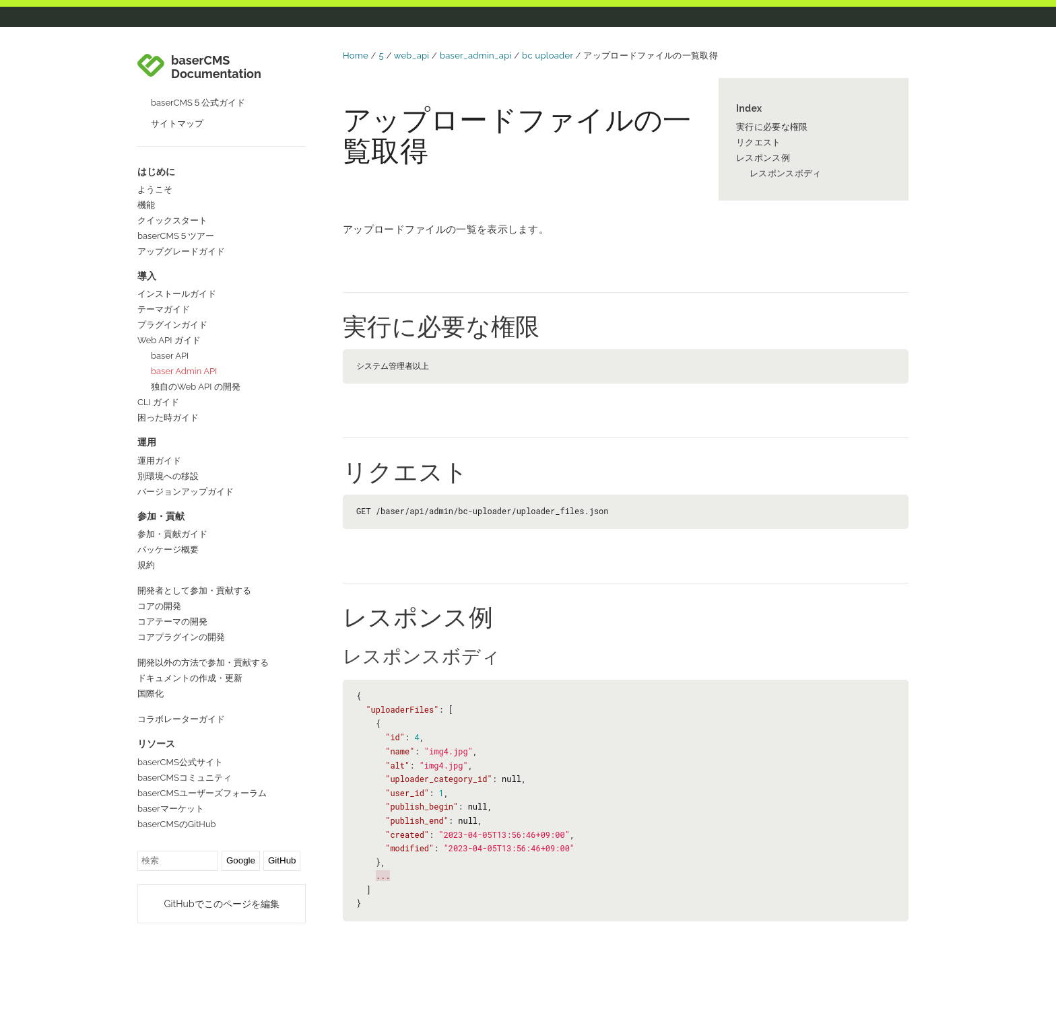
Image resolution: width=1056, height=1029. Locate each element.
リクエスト (758, 142)
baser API (170, 356)
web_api (412, 55)
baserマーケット (170, 809)
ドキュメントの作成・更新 (189, 678)
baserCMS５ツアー (175, 236)
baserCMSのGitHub (176, 824)
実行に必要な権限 (771, 127)
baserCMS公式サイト (180, 762)
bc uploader (547, 55)
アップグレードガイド (181, 251)
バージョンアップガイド (185, 492)
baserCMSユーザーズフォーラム (202, 793)
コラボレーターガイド (181, 719)
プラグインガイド (172, 325)
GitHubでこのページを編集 (221, 903)
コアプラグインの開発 (181, 637)
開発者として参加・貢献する (194, 591)
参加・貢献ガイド (172, 534)
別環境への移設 (168, 476)
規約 (146, 565)
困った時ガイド (168, 418)
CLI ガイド (158, 402)
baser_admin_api (476, 55)
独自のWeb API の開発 (195, 387)
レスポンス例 (763, 158)
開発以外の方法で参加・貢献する (203, 663)
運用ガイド (159, 461)
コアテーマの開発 (172, 621)
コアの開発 (159, 606)
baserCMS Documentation (216, 67)
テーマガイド (163, 309)
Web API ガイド (169, 340)
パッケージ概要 (168, 549)
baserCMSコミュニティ (184, 778)
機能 (146, 205)
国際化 (150, 693)
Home (355, 55)
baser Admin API (184, 371)
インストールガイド (176, 294)
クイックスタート (172, 220)
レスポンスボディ (785, 173)
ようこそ (154, 189)
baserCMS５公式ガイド (198, 103)
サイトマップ (177, 123)
